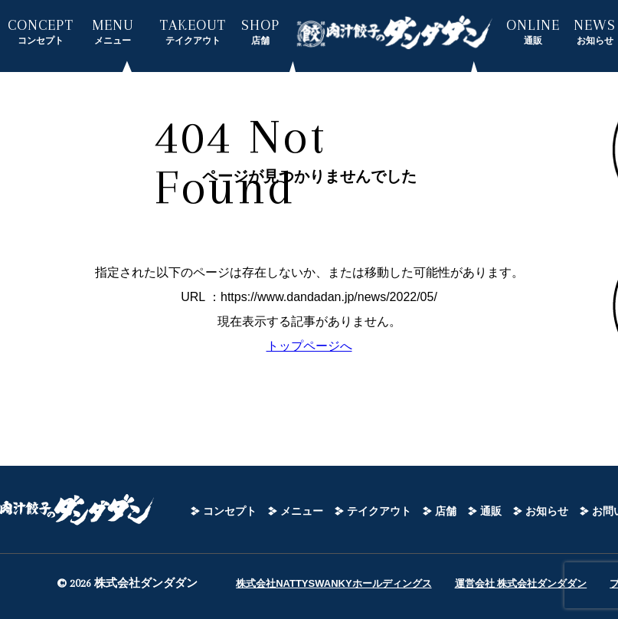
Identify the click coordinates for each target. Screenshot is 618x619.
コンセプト (230, 511)
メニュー (301, 511)
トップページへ (309, 345)
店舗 (445, 511)
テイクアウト (379, 511)
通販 (491, 511)
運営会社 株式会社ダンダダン (521, 583)
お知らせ (546, 511)
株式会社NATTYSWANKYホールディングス (333, 583)
